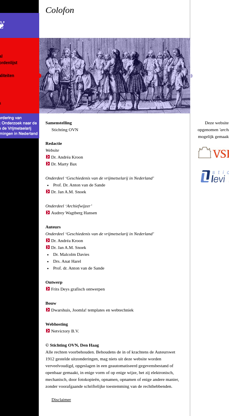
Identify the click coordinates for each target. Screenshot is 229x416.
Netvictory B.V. (65, 330)
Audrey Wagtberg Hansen (74, 212)
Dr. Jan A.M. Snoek (68, 191)
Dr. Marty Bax (64, 163)
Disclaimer (61, 399)
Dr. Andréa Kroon (67, 157)
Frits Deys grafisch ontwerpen (78, 288)
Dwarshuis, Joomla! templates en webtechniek (92, 309)
